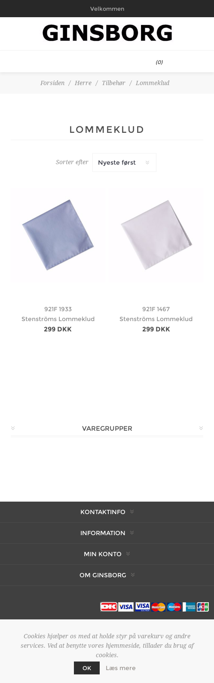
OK (87, 668)
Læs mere (121, 668)
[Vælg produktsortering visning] (124, 162)
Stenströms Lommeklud (58, 319)
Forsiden (52, 83)
